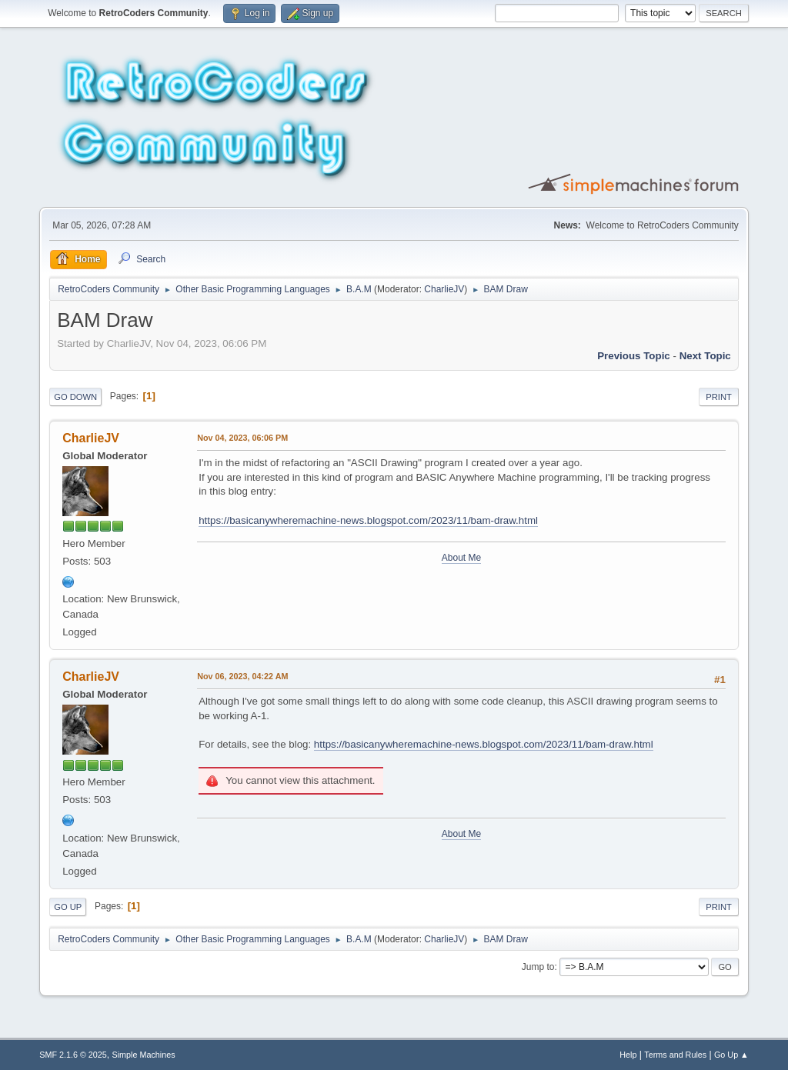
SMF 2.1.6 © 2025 (73, 1054)
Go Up (68, 907)
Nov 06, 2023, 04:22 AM (242, 676)
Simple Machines (143, 1054)
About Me (461, 557)
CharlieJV (444, 289)
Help (627, 1054)
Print (719, 397)
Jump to (538, 967)
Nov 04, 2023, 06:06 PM (242, 437)
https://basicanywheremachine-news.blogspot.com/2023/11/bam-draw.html (368, 520)
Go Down (75, 397)
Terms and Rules (675, 1054)
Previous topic (633, 356)
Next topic (705, 356)
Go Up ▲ (731, 1054)
